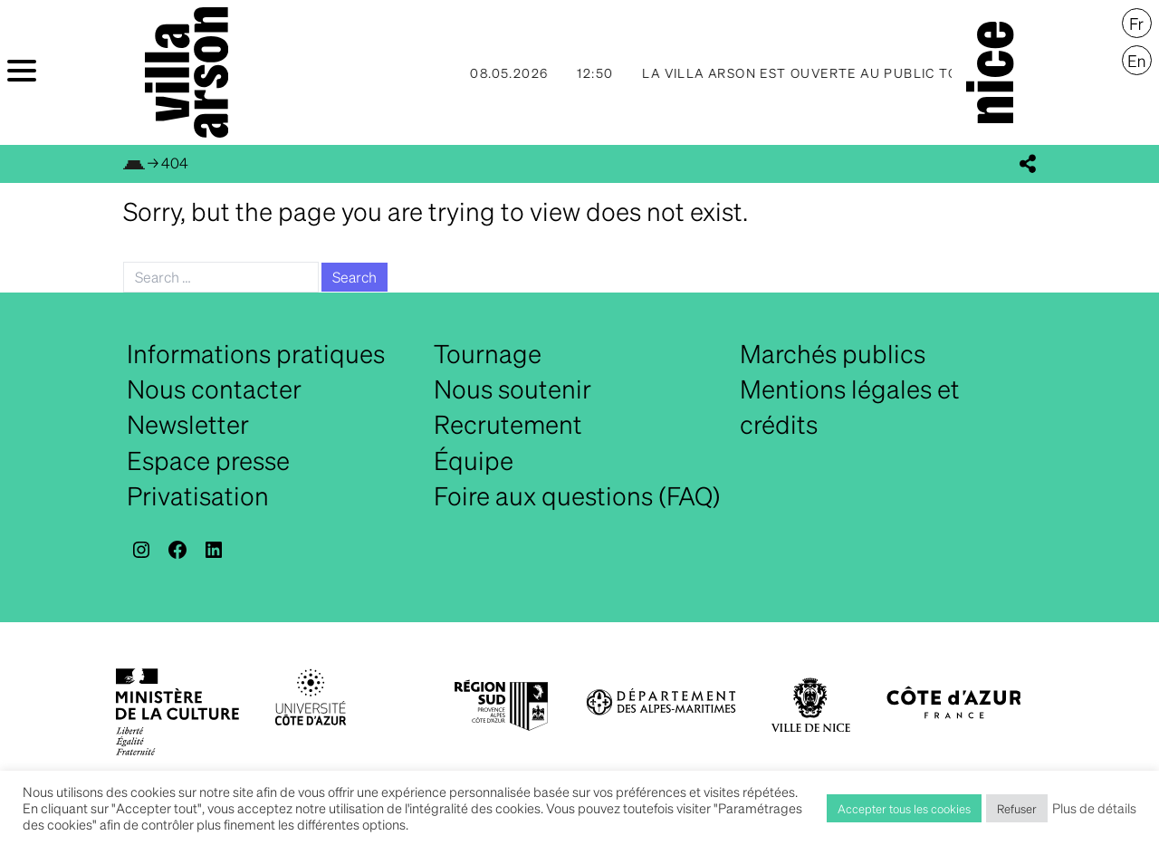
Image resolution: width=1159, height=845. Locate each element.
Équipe (473, 460)
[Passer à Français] (1137, 23)
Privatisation (198, 495)
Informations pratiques (256, 353)
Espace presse (208, 460)
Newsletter (188, 424)
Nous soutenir (512, 388)
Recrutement (508, 424)
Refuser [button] (1017, 808)
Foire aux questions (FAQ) (577, 495)
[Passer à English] (1137, 60)
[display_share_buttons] (1028, 164)
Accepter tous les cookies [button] (904, 808)
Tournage (487, 353)
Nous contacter (214, 388)
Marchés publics (832, 353)
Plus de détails (1094, 808)
